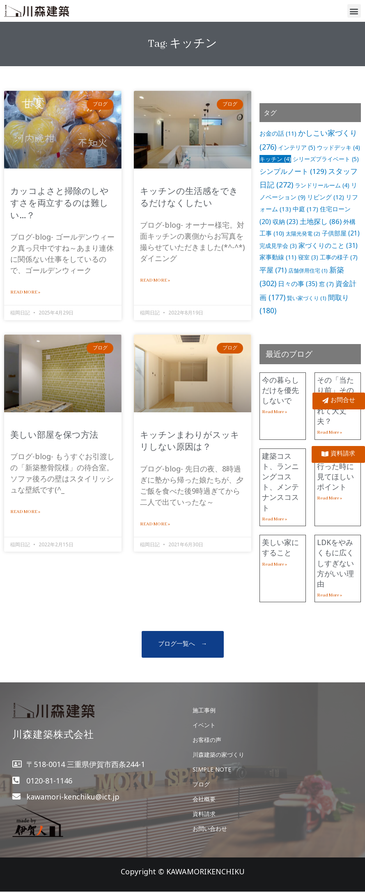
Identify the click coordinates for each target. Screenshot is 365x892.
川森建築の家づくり (218, 754)
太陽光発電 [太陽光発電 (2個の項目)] (303, 233)
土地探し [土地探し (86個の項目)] (321, 221)
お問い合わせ (210, 828)
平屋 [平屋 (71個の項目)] (273, 270)
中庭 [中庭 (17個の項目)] (305, 209)
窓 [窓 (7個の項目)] (326, 284)
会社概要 (204, 799)
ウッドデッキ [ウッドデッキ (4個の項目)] (338, 147)
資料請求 (204, 814)
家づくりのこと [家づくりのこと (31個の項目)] (328, 245)
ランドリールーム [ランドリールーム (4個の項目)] (322, 185)
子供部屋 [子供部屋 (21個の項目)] (341, 233)
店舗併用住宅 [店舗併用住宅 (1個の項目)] (308, 270)
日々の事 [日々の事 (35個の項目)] (297, 283)
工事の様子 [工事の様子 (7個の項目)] (339, 257)
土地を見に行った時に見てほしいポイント (335, 471)
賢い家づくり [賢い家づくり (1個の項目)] (306, 298)
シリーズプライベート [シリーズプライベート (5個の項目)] (326, 159)
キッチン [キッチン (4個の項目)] (275, 159)
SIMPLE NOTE (212, 769)
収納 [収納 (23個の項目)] (285, 221)
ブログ (201, 784)
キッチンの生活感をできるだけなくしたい (189, 196)
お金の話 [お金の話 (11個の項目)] (277, 133)
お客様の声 (207, 740)
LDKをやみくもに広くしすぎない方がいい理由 (335, 563)
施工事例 (204, 710)
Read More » (25, 292)
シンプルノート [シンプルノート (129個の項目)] (292, 171)
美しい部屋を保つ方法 (54, 434)
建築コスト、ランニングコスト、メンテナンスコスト (280, 482)
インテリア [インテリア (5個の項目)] (296, 147)
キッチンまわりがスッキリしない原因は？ (189, 440)
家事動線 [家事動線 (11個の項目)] (277, 257)
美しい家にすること (280, 547)
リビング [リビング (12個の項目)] (325, 197)
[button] (354, 11)
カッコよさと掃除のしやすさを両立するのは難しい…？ (59, 203)
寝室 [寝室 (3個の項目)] (308, 257)
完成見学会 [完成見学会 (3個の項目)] (278, 246)
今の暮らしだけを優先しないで (280, 390)
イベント (204, 725)
